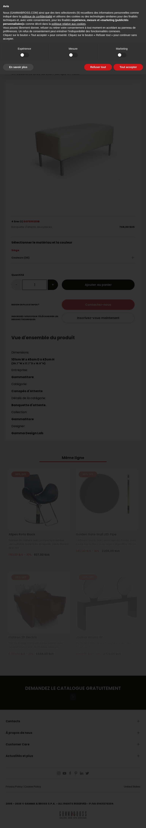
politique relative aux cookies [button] (69, 23)
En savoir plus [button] (18, 67)
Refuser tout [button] (98, 67)
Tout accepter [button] (128, 67)
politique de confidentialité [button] (37, 16)
